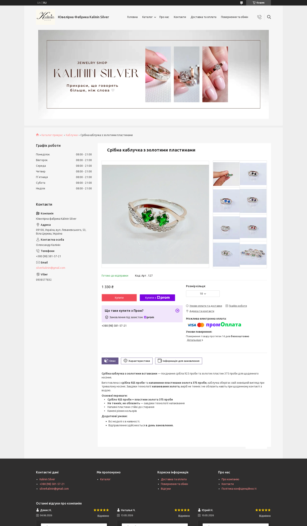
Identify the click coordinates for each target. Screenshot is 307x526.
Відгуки (166, 488)
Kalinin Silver (47, 479)
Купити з (157, 297)
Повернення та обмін (234, 17)
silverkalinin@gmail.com (50, 267)
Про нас (164, 17)
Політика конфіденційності (239, 488)
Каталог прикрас (52, 135)
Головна (132, 17)
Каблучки (72, 135)
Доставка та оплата (203, 17)
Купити (119, 297)
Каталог (147, 17)
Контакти (180, 17)
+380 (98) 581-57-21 (52, 484)
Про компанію (230, 479)
